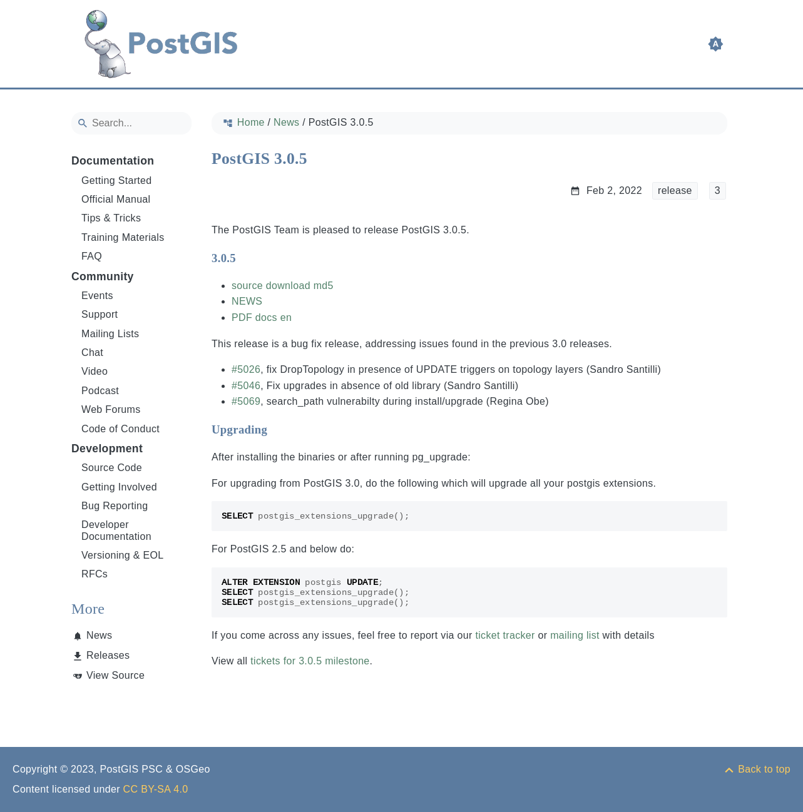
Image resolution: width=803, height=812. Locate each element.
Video (94, 371)
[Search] (131, 123)
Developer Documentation (116, 530)
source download (271, 285)
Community (102, 276)
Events (97, 295)
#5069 (246, 401)
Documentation (112, 161)
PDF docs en (262, 317)
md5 (323, 285)
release (674, 190)
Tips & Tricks (111, 218)
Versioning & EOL (122, 555)
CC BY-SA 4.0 (155, 789)
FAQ (91, 256)
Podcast (100, 390)
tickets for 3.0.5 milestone (309, 661)
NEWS (247, 301)
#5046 (246, 385)
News (99, 635)
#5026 (246, 369)
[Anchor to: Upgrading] (279, 429)
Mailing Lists (110, 333)
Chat (92, 352)
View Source (115, 675)
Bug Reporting (114, 505)
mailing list (575, 635)
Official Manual (115, 199)
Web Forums (111, 409)
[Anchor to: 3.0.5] (248, 257)
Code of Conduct (120, 429)
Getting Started (116, 180)
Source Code (111, 467)
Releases (108, 655)
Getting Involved (119, 487)
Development (107, 448)
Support (99, 314)
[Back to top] (756, 769)
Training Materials (123, 237)
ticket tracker (504, 635)
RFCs (94, 574)
